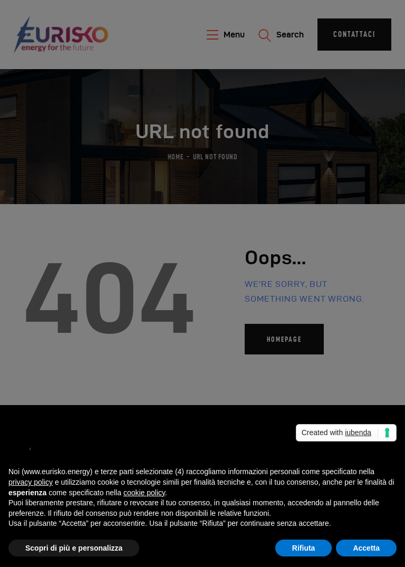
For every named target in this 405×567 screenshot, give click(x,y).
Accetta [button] (366, 548)
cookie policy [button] (144, 492)
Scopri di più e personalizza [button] (73, 548)
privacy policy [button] (30, 482)
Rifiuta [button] (303, 548)
